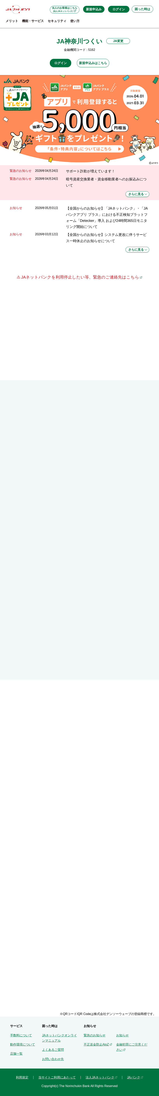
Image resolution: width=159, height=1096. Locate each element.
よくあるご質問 (53, 1049)
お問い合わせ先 (53, 1059)
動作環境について (22, 1044)
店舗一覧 (16, 1053)
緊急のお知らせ (94, 1035)
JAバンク (133, 1077)
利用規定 (22, 1077)
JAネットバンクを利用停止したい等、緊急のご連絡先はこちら (79, 277)
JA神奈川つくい (80, 41)
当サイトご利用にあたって (57, 1077)
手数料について (21, 1035)
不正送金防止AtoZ (96, 1044)
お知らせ (122, 1035)
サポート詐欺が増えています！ (90, 171)
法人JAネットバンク (100, 1077)
